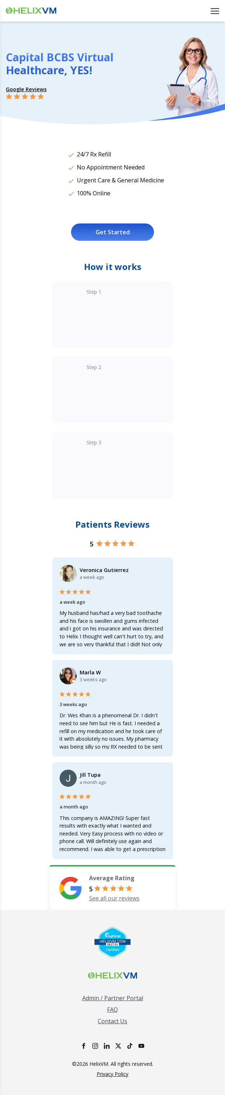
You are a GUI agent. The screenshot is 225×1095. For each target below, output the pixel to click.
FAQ (112, 1010)
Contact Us (112, 1021)
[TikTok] (130, 1046)
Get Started (113, 232)
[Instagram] (95, 1046)
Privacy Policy (112, 1073)
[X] (118, 1046)
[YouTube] (141, 1046)
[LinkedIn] (106, 1046)
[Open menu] (215, 11)
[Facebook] (83, 1046)
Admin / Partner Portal (112, 998)
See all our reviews (114, 898)
